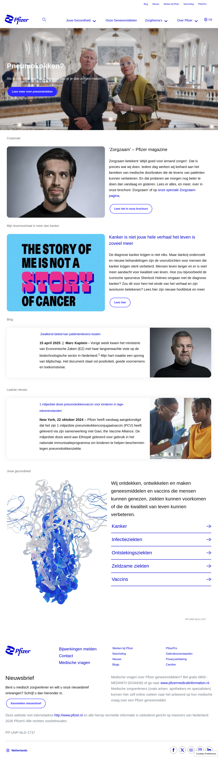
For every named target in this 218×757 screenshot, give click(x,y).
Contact (66, 655)
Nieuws (155, 4)
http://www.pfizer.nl (68, 715)
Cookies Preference (206, 753)
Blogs (115, 664)
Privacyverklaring (176, 659)
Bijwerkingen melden (78, 649)
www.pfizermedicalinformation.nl (184, 683)
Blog (146, 4)
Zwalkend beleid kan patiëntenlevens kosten (70, 334)
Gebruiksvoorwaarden (179, 653)
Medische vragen (74, 662)
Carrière (171, 664)
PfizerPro (202, 4)
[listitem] (194, 20)
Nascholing (189, 4)
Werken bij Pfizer (171, 4)
